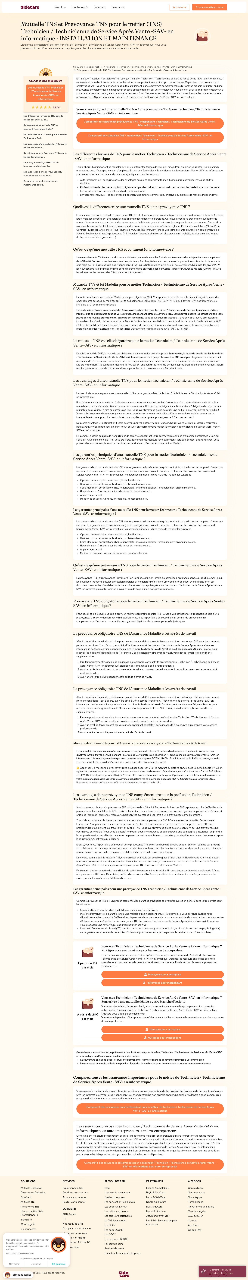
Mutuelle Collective (31, 1187)
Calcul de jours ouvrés (75, 1233)
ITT (64, 1218)
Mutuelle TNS (28, 1201)
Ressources (118, 7)
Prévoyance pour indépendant (162, 982)
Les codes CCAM (114, 1229)
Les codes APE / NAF (116, 1206)
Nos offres (60, 7)
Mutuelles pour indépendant (162, 1037)
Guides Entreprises (115, 1197)
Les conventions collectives (120, 1201)
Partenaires (100, 7)
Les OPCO (110, 1234)
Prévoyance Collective (33, 1192)
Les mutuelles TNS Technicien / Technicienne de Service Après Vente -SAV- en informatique (45, 93)
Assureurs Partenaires (158, 1215)
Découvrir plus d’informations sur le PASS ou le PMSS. (160, 328)
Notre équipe (195, 1197)
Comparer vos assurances (77, 1228)
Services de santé (114, 1248)
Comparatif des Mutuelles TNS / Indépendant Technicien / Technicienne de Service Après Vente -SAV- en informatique (150, 137)
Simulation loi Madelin (74, 1237)
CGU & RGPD (195, 1215)
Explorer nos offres (73, 1187)
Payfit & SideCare (155, 1192)
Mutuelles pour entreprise (163, 1029)
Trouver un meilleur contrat (210, 7)
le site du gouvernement (177, 264)
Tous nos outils (71, 1246)
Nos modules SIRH (73, 1223)
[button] (18, 1274)
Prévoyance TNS (30, 1206)
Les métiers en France (116, 1211)
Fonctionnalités (80, 7)
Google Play (194, 1229)
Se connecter (179, 7)
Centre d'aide (195, 1187)
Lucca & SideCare (155, 1197)
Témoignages (195, 1201)
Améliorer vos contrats (75, 1192)
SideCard (26, 1197)
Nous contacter (196, 1192)
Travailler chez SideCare (201, 1206)
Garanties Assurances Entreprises (123, 1253)
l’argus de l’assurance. (98, 814)
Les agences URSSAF (116, 1239)
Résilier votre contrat (74, 1201)
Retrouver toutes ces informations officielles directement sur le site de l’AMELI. (118, 782)
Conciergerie (28, 1224)
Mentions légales (197, 1211)
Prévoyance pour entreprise (162, 974)
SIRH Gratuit (69, 1214)
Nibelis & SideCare (156, 1201)
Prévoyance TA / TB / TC (76, 1242)
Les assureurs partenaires (118, 1215)
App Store (193, 1225)
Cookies (192, 1220)
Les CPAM (110, 1225)
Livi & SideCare (154, 1206)
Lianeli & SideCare (156, 1211)
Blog (107, 1187)
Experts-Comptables (157, 1187)
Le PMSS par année (115, 1220)
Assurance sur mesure (75, 1197)
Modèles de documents (117, 1192)
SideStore (26, 1219)
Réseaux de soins (114, 1243)
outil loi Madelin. (173, 443)
